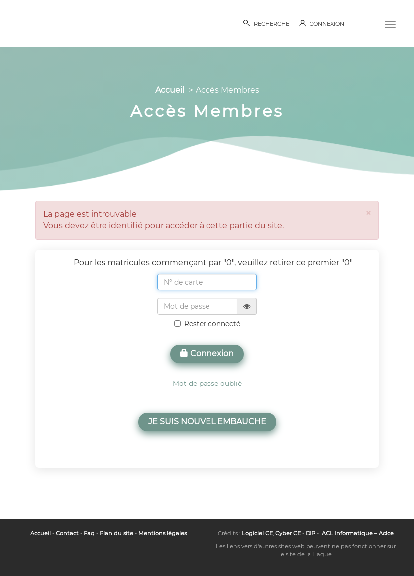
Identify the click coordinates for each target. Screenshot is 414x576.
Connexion (207, 353)
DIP (310, 533)
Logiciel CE (257, 533)
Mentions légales (162, 533)
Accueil (169, 90)
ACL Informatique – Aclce (358, 533)
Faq (89, 533)
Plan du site (116, 533)
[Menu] (390, 23)
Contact (67, 533)
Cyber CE (288, 533)
